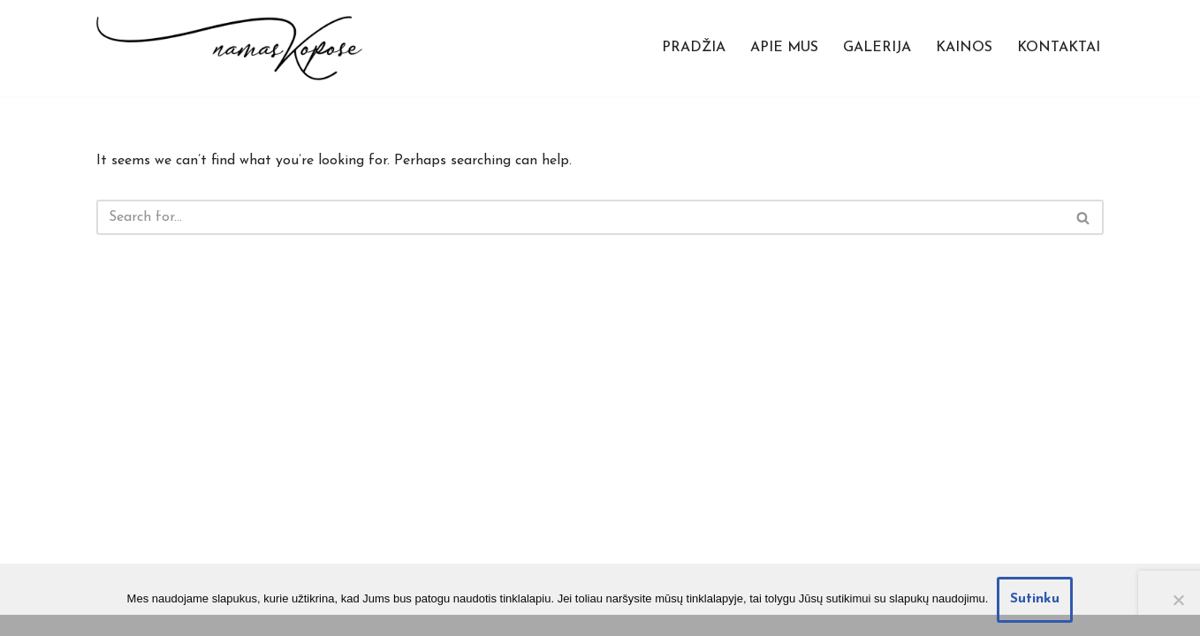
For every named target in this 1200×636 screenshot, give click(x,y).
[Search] (580, 217)
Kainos (964, 48)
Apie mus (784, 48)
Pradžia (693, 48)
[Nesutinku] (1178, 600)
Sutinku (1034, 599)
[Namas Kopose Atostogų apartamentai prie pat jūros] (229, 48)
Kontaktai (1058, 48)
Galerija (877, 48)
